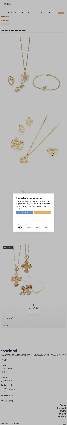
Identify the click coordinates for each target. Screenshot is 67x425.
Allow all (42, 212)
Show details (33, 218)
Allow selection (24, 212)
